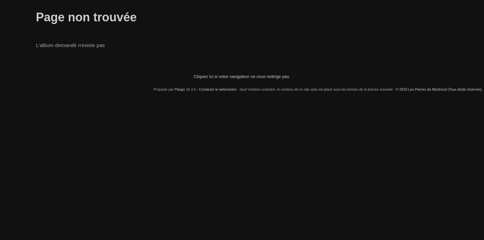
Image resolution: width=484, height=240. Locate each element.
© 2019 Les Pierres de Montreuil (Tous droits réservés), (439, 89)
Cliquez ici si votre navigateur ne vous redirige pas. (242, 76)
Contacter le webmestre (217, 89)
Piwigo (180, 89)
